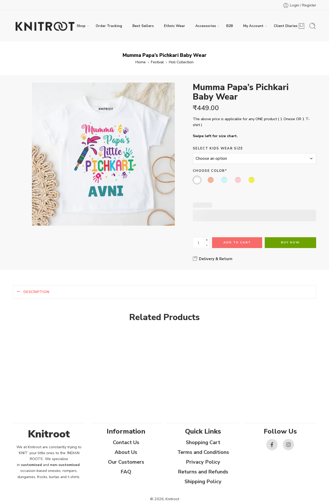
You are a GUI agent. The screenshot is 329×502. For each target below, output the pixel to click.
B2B (229, 25)
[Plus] (206, 240)
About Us (126, 452)
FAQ (126, 471)
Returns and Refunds (203, 471)
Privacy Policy (203, 462)
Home (140, 62)
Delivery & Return (212, 258)
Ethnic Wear (174, 25)
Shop (81, 26)
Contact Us (126, 442)
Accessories (205, 26)
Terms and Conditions (203, 452)
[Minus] (206, 245)
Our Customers (126, 462)
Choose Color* (210, 171)
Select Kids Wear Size (218, 148)
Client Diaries (285, 26)
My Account (253, 26)
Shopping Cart (203, 442)
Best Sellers (143, 25)
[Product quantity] (198, 242)
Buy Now (290, 242)
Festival (157, 62)
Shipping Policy (203, 481)
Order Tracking (109, 25)
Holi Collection (181, 62)
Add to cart (237, 242)
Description (36, 291)
